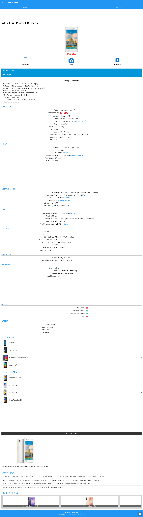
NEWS (71, 7)
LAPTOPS (119, 7)
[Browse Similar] (77, 155)
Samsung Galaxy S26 (89, 506)
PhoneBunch (12, 3)
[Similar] (66, 153)
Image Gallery (9, 71)
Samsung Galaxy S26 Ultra (30, 506)
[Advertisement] (71, 14)
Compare (7, 75)
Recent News (7, 473)
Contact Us (81, 514)
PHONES (24, 7)
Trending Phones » (10, 493)
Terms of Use (72, 514)
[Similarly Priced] (80, 121)
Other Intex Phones (10, 372)
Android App (61, 514)
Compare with (8, 337)
